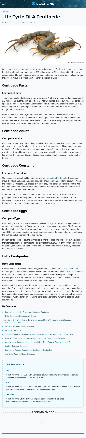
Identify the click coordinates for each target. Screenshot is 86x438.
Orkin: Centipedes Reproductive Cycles (20, 316)
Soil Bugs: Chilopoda (12, 330)
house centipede (24, 149)
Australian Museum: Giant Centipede (19, 326)
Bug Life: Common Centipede (16, 346)
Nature (5, 11)
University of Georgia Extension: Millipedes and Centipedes (28, 350)
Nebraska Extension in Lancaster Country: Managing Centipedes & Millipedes (35, 338)
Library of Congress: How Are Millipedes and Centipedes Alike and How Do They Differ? (39, 334)
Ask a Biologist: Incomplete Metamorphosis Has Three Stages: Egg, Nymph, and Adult (38, 342)
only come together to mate (55, 178)
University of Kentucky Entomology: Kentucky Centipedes (27, 312)
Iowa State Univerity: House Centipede (19, 354)
